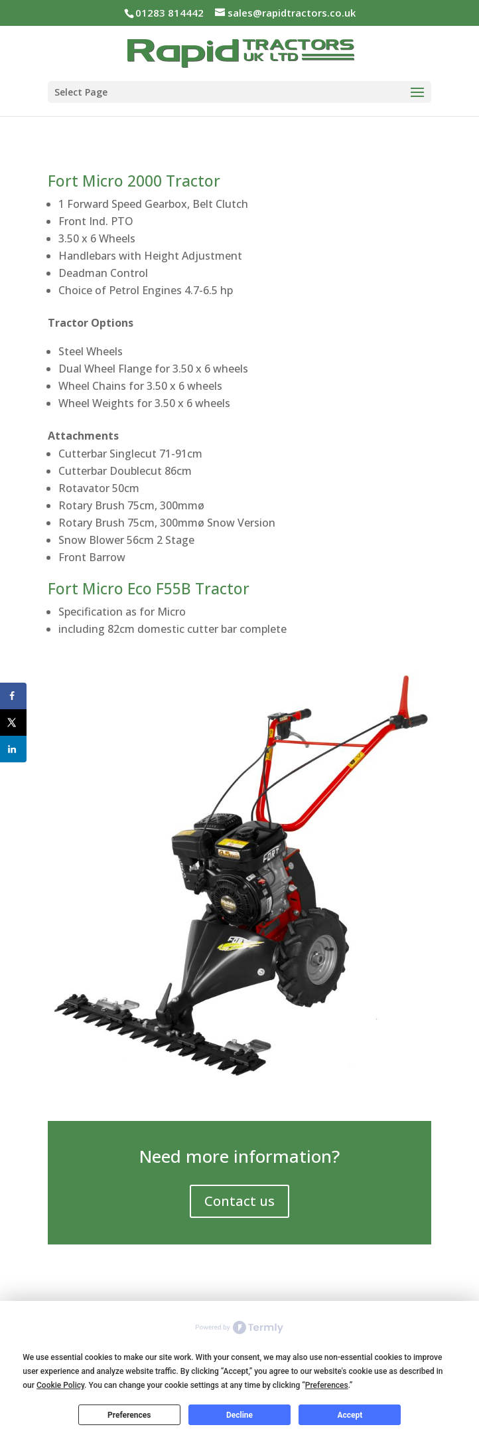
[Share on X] (13, 722)
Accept (349, 1415)
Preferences (129, 1415)
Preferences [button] (326, 1385)
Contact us (239, 1201)
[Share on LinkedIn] (13, 749)
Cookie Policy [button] (60, 1385)
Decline (239, 1415)
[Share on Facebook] (13, 696)
